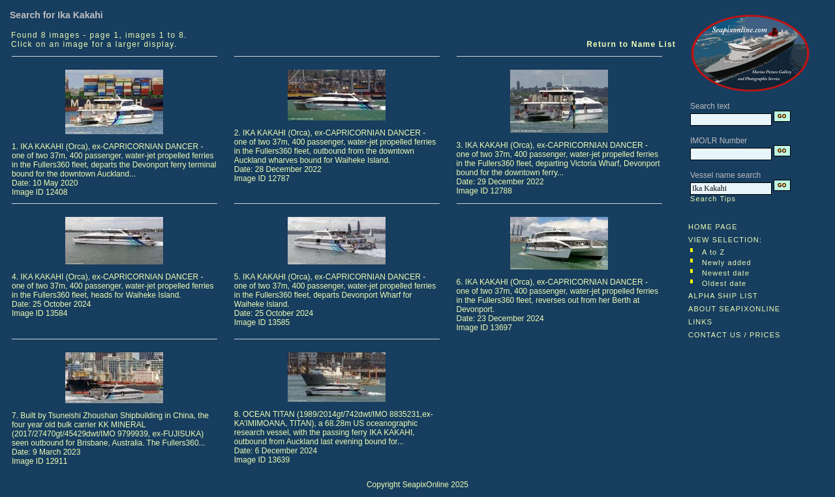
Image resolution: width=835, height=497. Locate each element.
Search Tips (713, 199)
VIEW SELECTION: (725, 240)
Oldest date (724, 283)
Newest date (726, 273)
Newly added (727, 262)
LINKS (700, 322)
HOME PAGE (713, 227)
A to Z (713, 252)
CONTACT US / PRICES (734, 335)
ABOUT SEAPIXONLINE (734, 309)
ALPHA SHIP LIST (723, 296)
